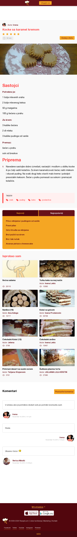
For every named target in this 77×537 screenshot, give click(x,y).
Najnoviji (20, 213)
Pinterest (38, 528)
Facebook (7, 528)
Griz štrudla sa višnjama (17, 230)
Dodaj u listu (67, 38)
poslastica (46, 200)
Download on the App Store (31, 513)
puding (22, 200)
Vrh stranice (37, 507)
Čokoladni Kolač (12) (20, 333)
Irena (15, 25)
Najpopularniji (56, 213)
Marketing (47, 521)
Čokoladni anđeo (57, 333)
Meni (39, 534)
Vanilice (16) (20, 303)
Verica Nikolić (19, 460)
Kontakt (54, 521)
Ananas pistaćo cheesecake (19, 243)
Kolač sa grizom (57, 303)
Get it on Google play (47, 513)
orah (11, 200)
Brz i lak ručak (12, 239)
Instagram (29, 528)
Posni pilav (11, 225)
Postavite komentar (64, 391)
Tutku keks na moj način (57, 274)
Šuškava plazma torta (57, 362)
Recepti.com (5, 521)
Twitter (15, 528)
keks (33, 200)
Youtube (21, 528)
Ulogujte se (45, 3)
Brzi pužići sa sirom (15, 234)
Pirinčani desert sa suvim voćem (20, 362)
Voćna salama (20, 274)
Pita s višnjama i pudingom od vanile (23, 221)
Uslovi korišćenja (36, 521)
